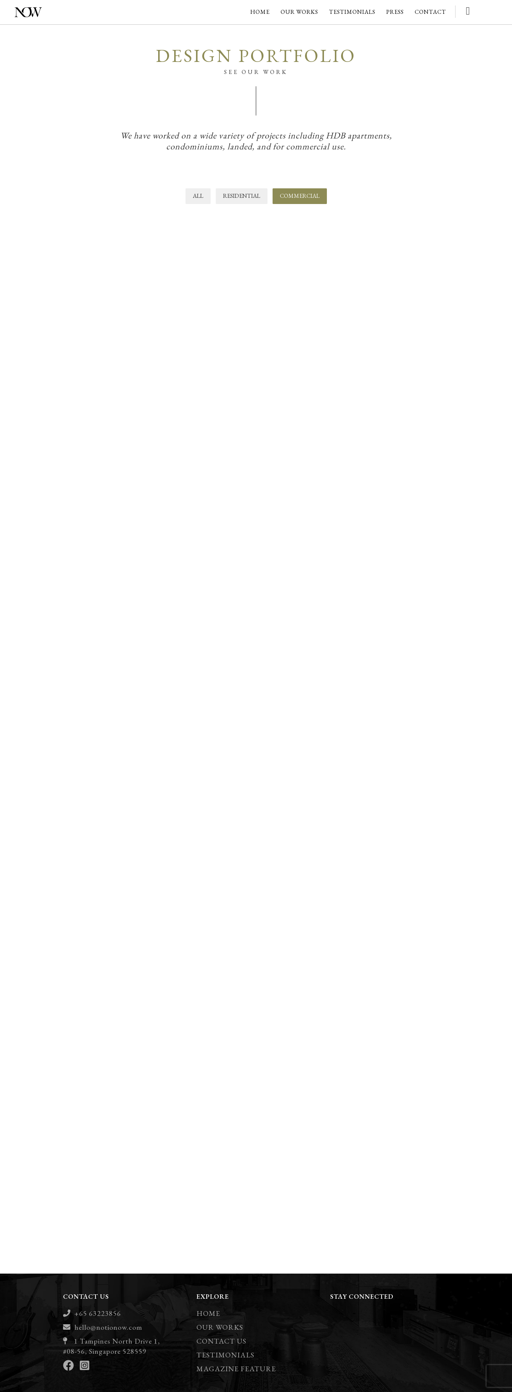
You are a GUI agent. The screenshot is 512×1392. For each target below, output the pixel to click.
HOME (208, 1313)
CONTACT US (221, 1341)
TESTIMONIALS (225, 1355)
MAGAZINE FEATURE (236, 1368)
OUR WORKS (219, 1327)
